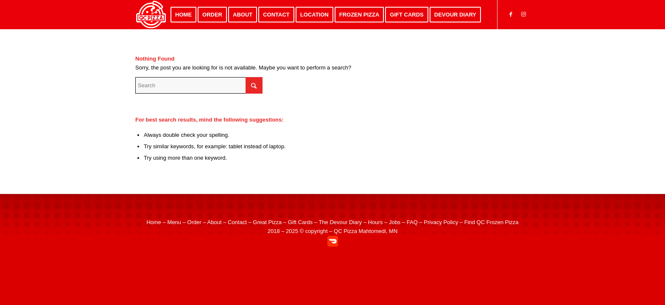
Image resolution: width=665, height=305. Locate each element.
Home (153, 222)
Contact (237, 222)
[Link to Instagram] (523, 14)
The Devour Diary (340, 222)
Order (194, 222)
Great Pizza (267, 222)
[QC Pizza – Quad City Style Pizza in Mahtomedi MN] (151, 14)
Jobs (394, 222)
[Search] (199, 85)
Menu (175, 222)
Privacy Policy (441, 222)
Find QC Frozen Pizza (491, 222)
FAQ (412, 222)
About (214, 222)
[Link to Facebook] (510, 14)
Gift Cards (300, 222)
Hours (375, 222)
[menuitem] (183, 14)
